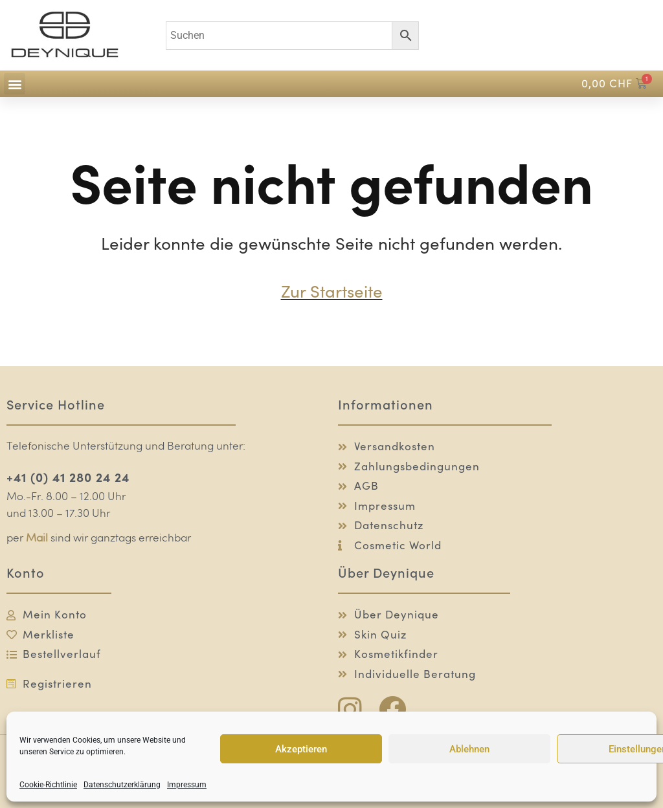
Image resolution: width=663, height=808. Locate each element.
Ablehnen (469, 749)
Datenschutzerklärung (122, 784)
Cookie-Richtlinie (48, 784)
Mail (37, 538)
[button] (14, 83)
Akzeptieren (301, 749)
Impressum (187, 784)
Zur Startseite (332, 291)
